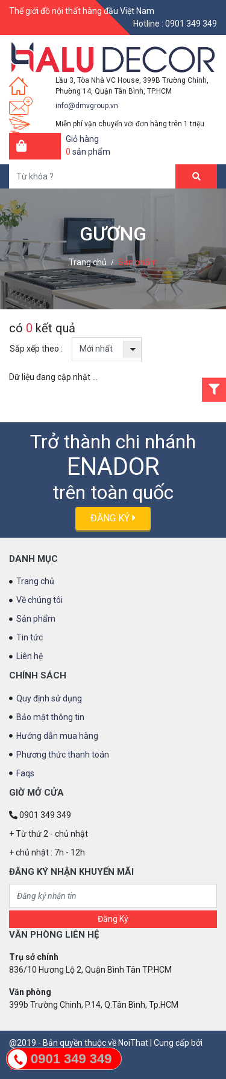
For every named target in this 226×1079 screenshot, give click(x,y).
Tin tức (29, 637)
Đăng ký (113, 518)
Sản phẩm (137, 262)
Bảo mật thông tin (50, 717)
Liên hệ (29, 656)
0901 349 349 (191, 23)
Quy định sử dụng (49, 698)
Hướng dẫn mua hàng (57, 736)
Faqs (25, 773)
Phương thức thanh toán (62, 754)
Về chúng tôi (39, 600)
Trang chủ (88, 262)
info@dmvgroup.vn (86, 105)
